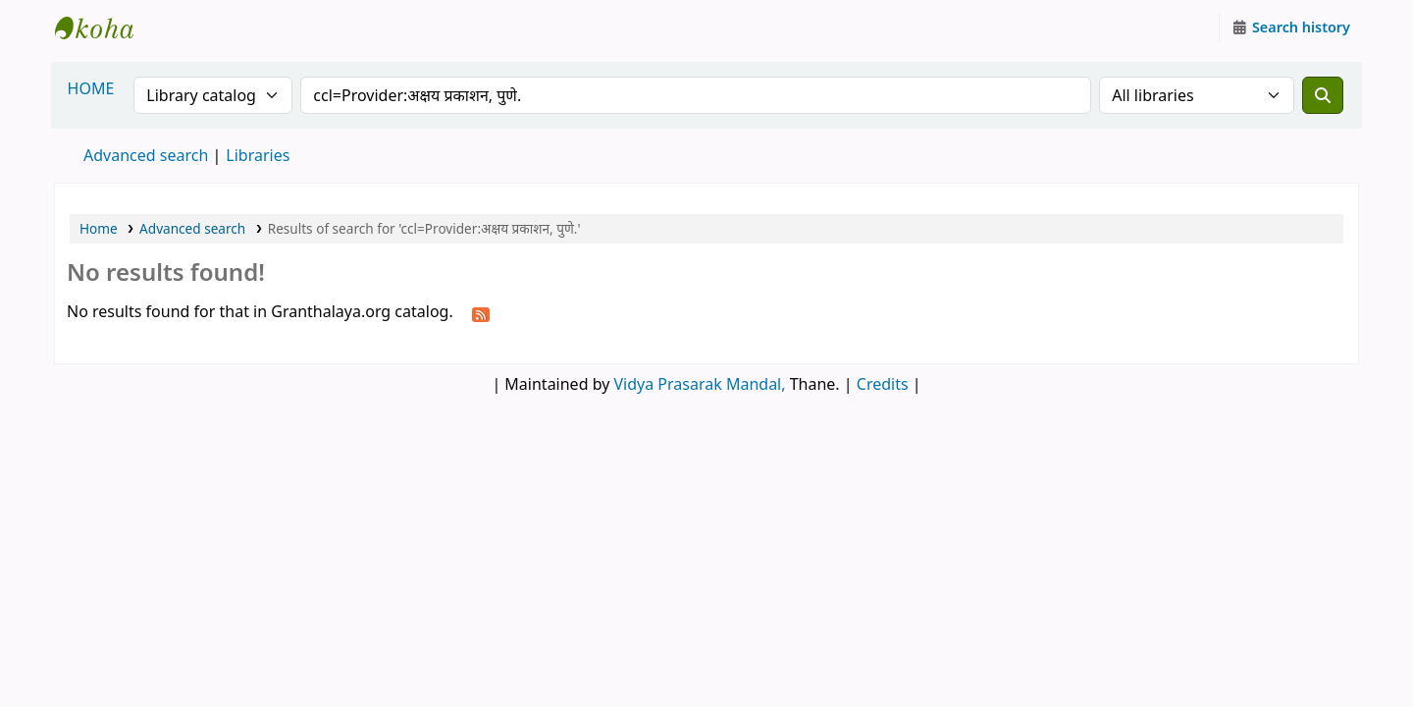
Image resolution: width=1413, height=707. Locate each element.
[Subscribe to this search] (480, 313)
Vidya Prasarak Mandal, (700, 384)
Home (98, 228)
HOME (91, 88)
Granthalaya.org (104, 27)
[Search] (1322, 95)
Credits (883, 384)
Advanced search (145, 155)
